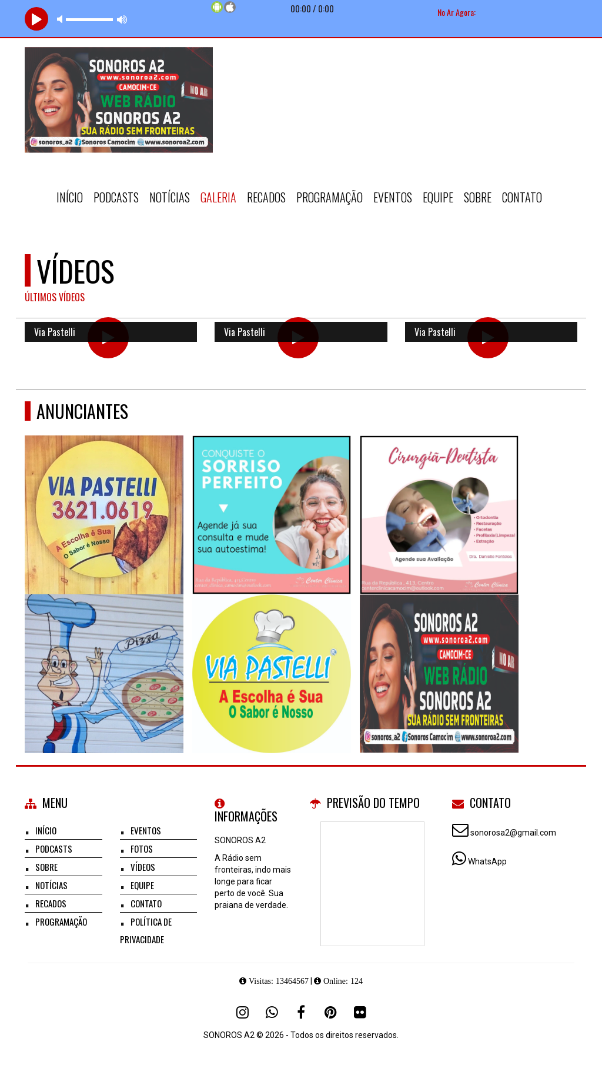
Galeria (218, 197)
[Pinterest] (330, 1012)
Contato (522, 197)
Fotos (142, 848)
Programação (329, 197)
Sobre (477, 197)
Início (69, 197)
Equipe (438, 197)
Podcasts (116, 197)
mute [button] (61, 19)
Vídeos (143, 866)
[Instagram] (242, 1012)
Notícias (169, 197)
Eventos (392, 197)
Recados (266, 197)
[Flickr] (359, 1012)
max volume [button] (122, 19)
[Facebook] (301, 1012)
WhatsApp (487, 861)
